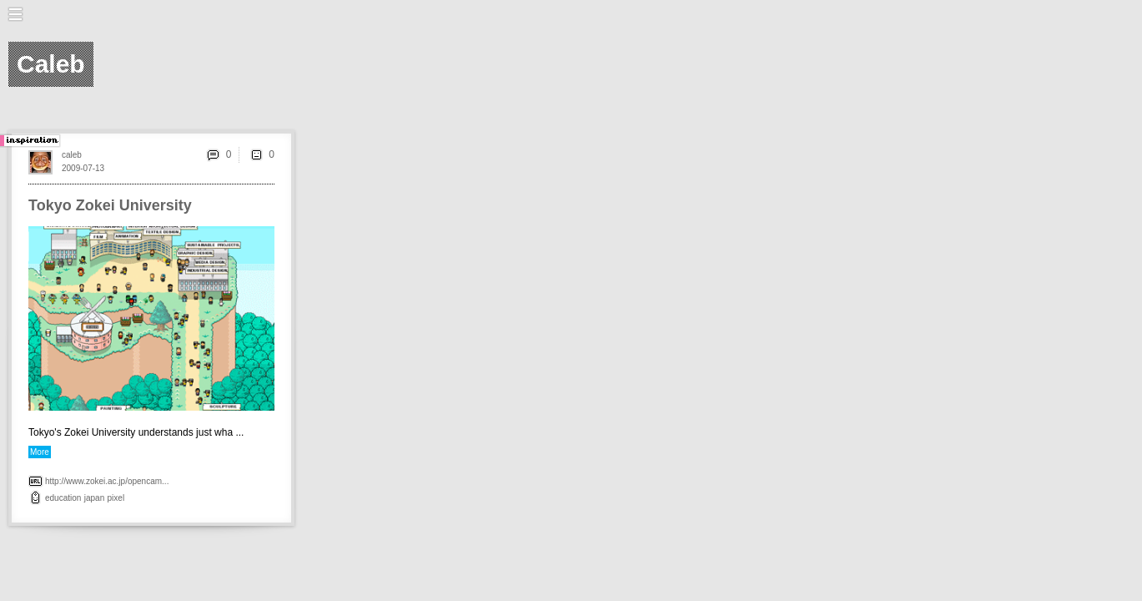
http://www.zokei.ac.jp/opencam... (107, 481)
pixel (116, 498)
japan (94, 498)
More (39, 452)
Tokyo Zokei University (110, 205)
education (63, 498)
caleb (72, 154)
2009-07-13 (83, 168)
